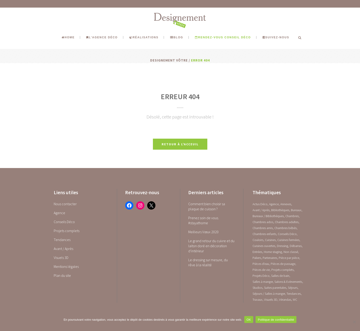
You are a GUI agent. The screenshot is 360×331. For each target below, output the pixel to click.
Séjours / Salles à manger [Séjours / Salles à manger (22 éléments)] (269, 294)
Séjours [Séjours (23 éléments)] (293, 288)
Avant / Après (63, 248)
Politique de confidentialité (276, 319)
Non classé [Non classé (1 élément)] (291, 252)
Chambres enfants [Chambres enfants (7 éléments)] (264, 234)
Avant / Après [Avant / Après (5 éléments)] (261, 210)
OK (249, 319)
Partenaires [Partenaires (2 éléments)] (270, 258)
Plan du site (62, 275)
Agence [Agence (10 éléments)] (274, 204)
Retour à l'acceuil (180, 144)
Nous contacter (65, 204)
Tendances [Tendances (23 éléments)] (294, 294)
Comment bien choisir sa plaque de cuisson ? (206, 206)
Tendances (62, 239)
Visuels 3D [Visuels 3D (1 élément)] (270, 299)
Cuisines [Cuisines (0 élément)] (270, 240)
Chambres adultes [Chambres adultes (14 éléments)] (286, 222)
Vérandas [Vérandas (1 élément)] (285, 299)
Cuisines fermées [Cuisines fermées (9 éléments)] (288, 240)
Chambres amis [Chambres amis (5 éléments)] (263, 228)
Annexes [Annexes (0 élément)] (285, 204)
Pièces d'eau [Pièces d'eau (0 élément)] (261, 264)
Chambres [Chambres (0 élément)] (292, 216)
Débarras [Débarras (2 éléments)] (296, 246)
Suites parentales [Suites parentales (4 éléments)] (275, 288)
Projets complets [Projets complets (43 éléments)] (282, 270)
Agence (59, 212)
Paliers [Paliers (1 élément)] (257, 258)
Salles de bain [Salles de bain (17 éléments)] (280, 276)
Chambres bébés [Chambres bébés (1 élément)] (285, 228)
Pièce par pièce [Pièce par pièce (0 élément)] (289, 258)
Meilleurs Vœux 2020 (203, 232)
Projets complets (66, 230)
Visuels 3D (61, 257)
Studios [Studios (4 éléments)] (257, 288)
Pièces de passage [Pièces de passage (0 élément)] (283, 264)
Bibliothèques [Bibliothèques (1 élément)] (280, 210)
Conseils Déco (64, 221)
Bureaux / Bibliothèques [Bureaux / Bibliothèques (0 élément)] (268, 216)
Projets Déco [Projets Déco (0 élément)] (261, 276)
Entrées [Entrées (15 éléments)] (257, 252)
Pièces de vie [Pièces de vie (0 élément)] (261, 270)
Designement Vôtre (169, 60)
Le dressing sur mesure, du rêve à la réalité (208, 262)
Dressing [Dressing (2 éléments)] (282, 246)
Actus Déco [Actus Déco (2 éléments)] (260, 204)
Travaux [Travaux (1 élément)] (257, 299)
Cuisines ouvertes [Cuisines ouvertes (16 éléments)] (264, 246)
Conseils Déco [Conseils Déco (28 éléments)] (287, 234)
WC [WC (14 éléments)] (295, 299)
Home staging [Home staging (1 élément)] (273, 252)
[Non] (354, 322)
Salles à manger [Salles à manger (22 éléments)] (263, 282)
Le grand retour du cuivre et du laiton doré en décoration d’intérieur (211, 245)
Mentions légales (66, 266)
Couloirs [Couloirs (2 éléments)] (258, 240)
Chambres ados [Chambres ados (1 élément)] (263, 222)
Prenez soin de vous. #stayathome (203, 220)
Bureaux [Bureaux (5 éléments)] (296, 210)
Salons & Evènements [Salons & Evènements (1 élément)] (288, 282)
